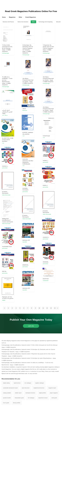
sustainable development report (10, 472)
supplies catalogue (39, 467)
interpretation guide (19, 482)
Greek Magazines (30, 17)
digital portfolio (42, 477)
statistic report (18, 477)
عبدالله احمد (42, 144)
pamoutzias (42, 196)
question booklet (7, 482)
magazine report (52, 472)
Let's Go (31, 410)
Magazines (12, 17)
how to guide (6, 487)
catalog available (7, 477)
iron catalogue (28, 467)
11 (43, 392)
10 (39, 392)
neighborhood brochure (38, 472)
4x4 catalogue (31, 482)
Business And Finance (8, 21)
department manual (42, 482)
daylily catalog (6, 467)
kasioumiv (13, 139)
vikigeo (41, 379)
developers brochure (30, 477)
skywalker (41, 303)
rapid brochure (17, 467)
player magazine (54, 477)
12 (47, 392)
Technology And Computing (45, 21)
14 (54, 392)
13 (51, 392)
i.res (12, 164)
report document (25, 472)
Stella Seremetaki (43, 251)
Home (4, 17)
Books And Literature (23, 21)
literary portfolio (16, 487)
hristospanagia (14, 53)
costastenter (14, 360)
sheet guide (54, 482)
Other (20, 17)
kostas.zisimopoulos (16, 295)
